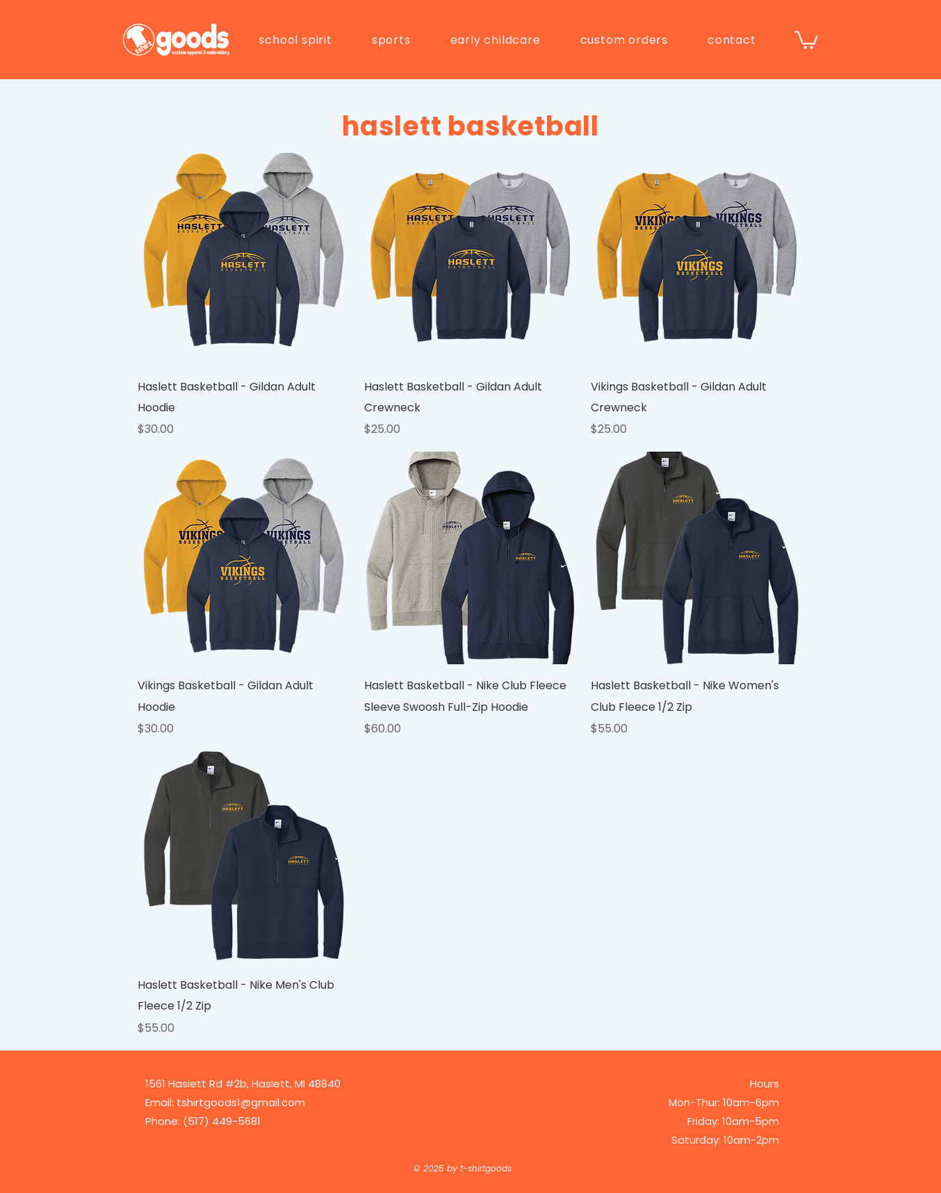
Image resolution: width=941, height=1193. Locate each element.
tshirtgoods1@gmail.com (241, 1102)
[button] (295, 40)
